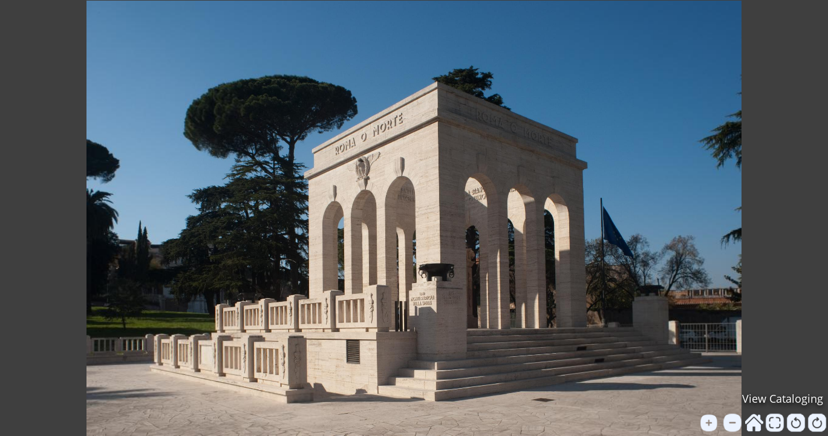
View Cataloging (782, 398)
